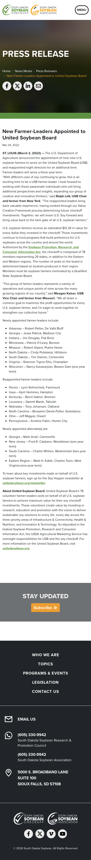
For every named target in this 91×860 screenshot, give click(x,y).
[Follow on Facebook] (28, 833)
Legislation (45, 682)
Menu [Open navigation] (81, 10)
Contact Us (45, 691)
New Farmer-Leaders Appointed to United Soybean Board (46, 76)
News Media (23, 71)
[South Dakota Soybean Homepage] (29, 10)
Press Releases (46, 71)
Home (6, 71)
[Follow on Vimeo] (51, 833)
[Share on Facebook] (6, 85)
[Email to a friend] (38, 85)
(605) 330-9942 (32, 735)
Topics (45, 664)
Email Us (27, 719)
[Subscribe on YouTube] (62, 833)
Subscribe (43, 608)
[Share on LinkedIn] (27, 85)
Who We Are (45, 655)
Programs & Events (45, 673)
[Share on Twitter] (17, 85)
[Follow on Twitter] (39, 833)
